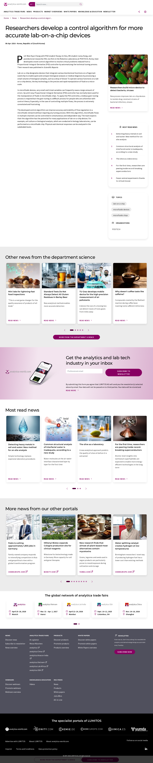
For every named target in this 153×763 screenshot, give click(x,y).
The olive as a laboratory (126, 158)
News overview (11, 647)
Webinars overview (13, 692)
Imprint (8, 749)
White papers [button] (70, 11)
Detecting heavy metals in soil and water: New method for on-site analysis (129, 137)
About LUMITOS (35, 741)
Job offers (58, 696)
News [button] (29, 11)
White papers (59, 692)
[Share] (139, 12)
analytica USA (36, 670)
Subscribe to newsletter (123, 372)
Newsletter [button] (109, 11)
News (56, 684)
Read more (73, 390)
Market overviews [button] (53, 11)
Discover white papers (87, 640)
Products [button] (38, 11)
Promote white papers (87, 643)
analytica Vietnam (38, 662)
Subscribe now (124, 652)
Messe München (36, 643)
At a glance (34, 640)
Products (57, 688)
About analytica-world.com (57, 741)
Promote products (61, 643)
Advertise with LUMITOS (15, 741)
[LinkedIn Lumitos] (146, 749)
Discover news (11, 640)
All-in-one (58, 700)
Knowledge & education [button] (90, 11)
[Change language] (145, 12)
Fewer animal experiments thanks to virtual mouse (130, 179)
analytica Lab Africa (39, 666)
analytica (35, 647)
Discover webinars (12, 684)
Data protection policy (48, 749)
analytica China (37, 651)
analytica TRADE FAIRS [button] (14, 11)
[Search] (80, 4)
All (31, 4)
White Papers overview (87, 647)
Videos (32, 684)
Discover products (61, 640)
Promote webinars (13, 688)
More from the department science (76, 337)
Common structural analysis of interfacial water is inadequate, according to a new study (129, 149)
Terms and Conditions (25, 749)
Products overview (61, 647)
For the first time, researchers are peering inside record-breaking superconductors (130, 168)
